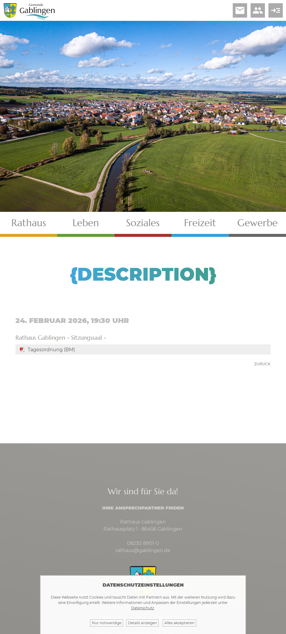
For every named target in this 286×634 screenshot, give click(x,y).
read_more (275, 10)
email (240, 10)
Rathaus (28, 223)
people (257, 10)
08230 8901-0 (143, 543)
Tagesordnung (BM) (51, 349)
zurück (262, 364)
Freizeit (200, 223)
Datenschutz (142, 608)
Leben (86, 223)
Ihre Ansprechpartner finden (143, 508)
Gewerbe (257, 223)
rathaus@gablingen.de (143, 550)
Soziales (143, 223)
